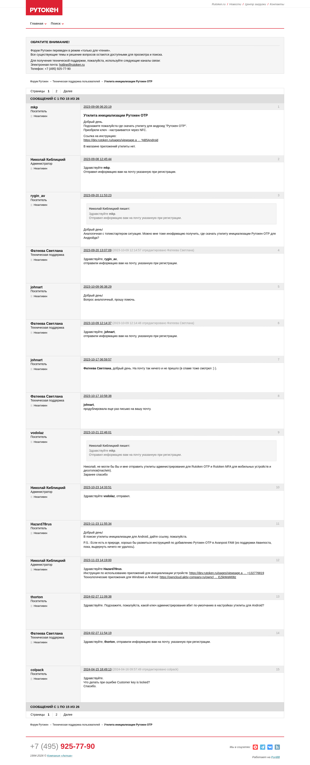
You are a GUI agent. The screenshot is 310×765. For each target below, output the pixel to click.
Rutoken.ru (219, 4)
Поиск (55, 23)
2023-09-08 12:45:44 (98, 159)
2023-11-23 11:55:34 (98, 523)
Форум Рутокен (39, 81)
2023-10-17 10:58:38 (98, 396)
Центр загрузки (255, 4)
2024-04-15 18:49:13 (98, 669)
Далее (68, 91)
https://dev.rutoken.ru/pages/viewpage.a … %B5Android (121, 140)
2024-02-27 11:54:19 (98, 633)
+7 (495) (62, 746)
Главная (36, 23)
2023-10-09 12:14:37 (98, 323)
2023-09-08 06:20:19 (98, 106)
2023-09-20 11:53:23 (98, 195)
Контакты (277, 4)
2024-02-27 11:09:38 (98, 596)
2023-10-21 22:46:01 (98, 432)
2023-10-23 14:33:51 (98, 487)
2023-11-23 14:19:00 (98, 560)
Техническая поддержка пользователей (76, 81)
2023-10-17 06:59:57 (98, 359)
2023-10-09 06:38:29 (98, 286)
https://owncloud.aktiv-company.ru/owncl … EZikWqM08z (198, 577)
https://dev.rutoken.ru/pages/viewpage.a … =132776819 (226, 573)
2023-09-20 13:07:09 (98, 250)
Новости (235, 4)
